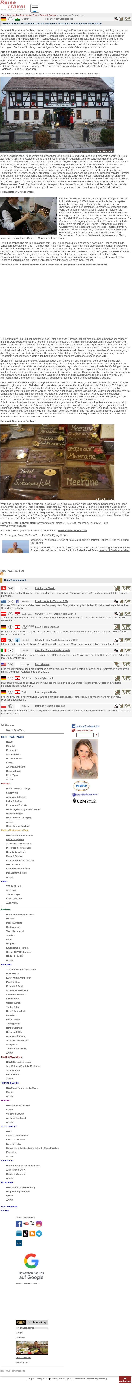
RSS (29, 1379)
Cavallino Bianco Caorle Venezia (52, 650)
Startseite (5, 15)
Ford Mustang (42, 664)
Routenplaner (22, 1362)
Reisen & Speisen (48, 15)
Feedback (36, 1379)
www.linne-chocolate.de (72, 530)
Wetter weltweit (23, 1357)
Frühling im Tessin (45, 588)
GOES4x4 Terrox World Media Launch (55, 614)
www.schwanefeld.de (13, 525)
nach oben (125, 1381)
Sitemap (62, 1379)
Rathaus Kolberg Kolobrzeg (50, 706)
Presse (46, 1379)
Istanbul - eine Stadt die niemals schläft (56, 640)
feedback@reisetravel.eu (114, 550)
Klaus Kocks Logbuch (47, 627)
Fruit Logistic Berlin (46, 692)
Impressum (92, 1379)
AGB (70, 1379)
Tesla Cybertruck (44, 678)
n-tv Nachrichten (26, 1328)
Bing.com (20, 1337)
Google (19, 1332)
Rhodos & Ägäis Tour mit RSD (51, 601)
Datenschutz (79, 1379)
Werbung (102, 1379)
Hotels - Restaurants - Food (24, 15)
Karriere (54, 1379)
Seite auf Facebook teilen (87, 726)
